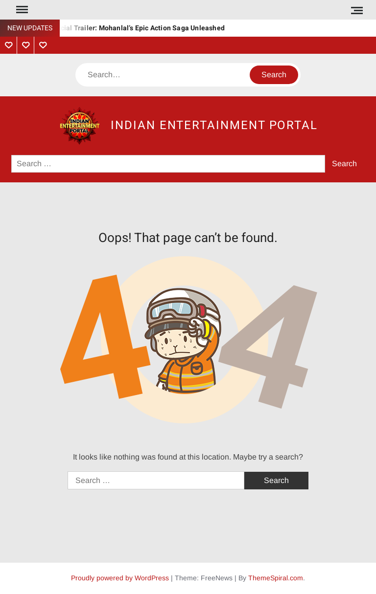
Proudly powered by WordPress (120, 578)
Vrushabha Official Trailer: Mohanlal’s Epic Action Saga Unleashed (118, 28)
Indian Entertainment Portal (214, 125)
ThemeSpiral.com (275, 578)
